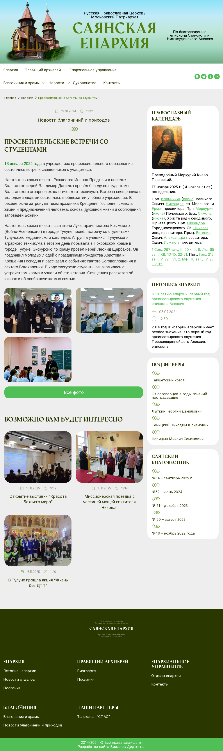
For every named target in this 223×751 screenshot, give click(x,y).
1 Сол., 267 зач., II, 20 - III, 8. (176, 249)
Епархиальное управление (93, 70)
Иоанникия (170, 199)
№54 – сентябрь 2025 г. (172, 478)
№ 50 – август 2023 (169, 519)
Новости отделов (19, 679)
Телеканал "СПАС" (93, 717)
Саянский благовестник (170, 460)
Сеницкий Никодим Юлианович (180, 425)
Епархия (10, 70)
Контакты (111, 83)
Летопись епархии (176, 285)
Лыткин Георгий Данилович (177, 411)
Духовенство (84, 83)
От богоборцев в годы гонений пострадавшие (179, 396)
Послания (11, 688)
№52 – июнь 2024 (167, 492)
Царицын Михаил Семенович (178, 439)
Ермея (157, 208)
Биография (86, 671)
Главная (10, 97)
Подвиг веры (168, 365)
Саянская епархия (115, 37)
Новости (27, 97)
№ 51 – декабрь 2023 (170, 505)
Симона (205, 213)
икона (188, 199)
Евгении (203, 232)
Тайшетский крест (168, 380)
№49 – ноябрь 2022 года (173, 533)
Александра (174, 237)
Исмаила (171, 242)
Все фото (74, 392)
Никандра (175, 204)
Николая (200, 228)
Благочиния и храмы (21, 717)
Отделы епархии (166, 676)
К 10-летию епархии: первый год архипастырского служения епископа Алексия (181, 299)
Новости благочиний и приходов (74, 120)
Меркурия (204, 208)
